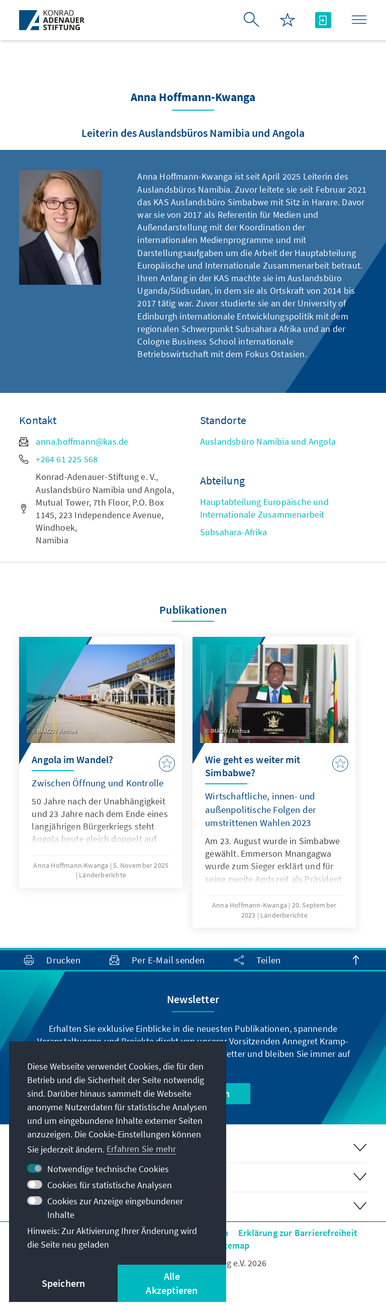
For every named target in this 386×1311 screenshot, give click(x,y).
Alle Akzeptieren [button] (172, 1283)
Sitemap (232, 1245)
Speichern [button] (63, 1283)
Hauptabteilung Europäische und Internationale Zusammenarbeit (264, 508)
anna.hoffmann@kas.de (73, 441)
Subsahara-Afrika (233, 532)
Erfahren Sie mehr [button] (141, 1149)
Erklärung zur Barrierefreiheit (297, 1233)
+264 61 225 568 (58, 459)
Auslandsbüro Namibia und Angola (268, 441)
